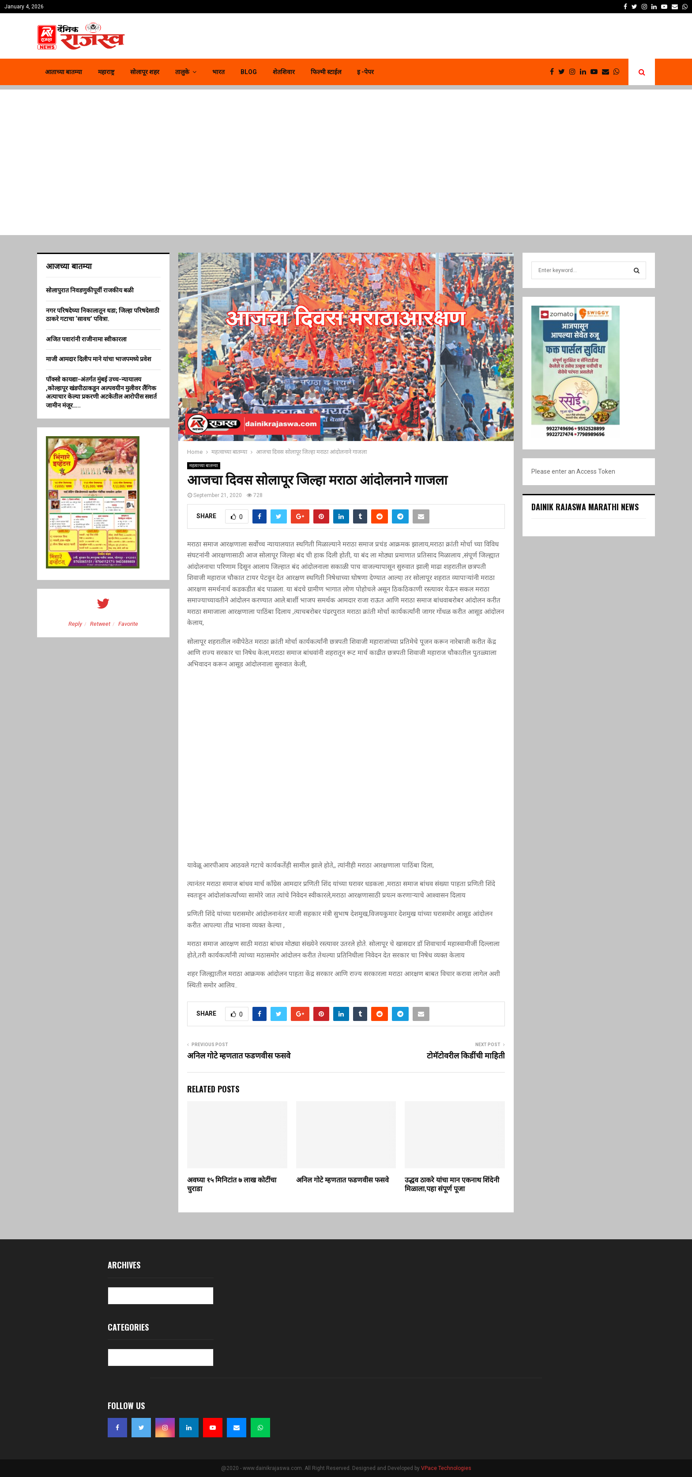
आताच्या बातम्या (63, 71)
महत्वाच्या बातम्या (203, 465)
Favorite (128, 624)
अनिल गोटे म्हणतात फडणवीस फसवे (238, 1056)
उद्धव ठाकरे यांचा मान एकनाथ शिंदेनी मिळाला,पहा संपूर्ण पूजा (452, 1185)
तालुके (182, 71)
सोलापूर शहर (144, 71)
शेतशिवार (284, 71)
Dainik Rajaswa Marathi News (585, 506)
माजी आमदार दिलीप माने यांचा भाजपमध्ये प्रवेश (98, 359)
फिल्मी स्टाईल (326, 71)
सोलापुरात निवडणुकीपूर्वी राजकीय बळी (90, 290)
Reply (75, 624)
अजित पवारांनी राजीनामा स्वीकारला (86, 339)
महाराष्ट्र (106, 71)
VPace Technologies (446, 1468)
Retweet (100, 624)
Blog (249, 71)
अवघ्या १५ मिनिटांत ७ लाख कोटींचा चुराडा (231, 1185)
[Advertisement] (346, 151)
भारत (218, 71)
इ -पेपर (365, 71)
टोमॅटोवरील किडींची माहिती (466, 1056)
